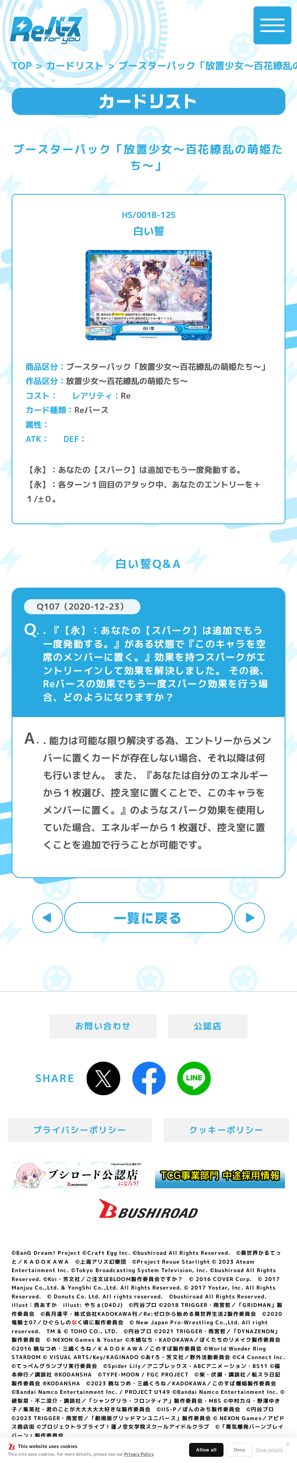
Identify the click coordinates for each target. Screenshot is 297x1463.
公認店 (208, 1026)
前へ (47, 917)
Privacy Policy (138, 1454)
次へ (249, 917)
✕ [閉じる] (287, 1444)
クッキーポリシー (226, 1130)
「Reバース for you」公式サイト (46, 30)
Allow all (206, 1449)
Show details (269, 1450)
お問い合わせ (103, 1026)
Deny (239, 1449)
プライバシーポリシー (80, 1130)
